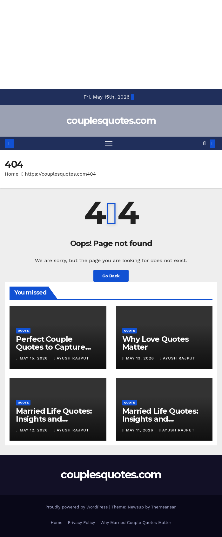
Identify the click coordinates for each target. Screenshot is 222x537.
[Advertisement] (111, 44)
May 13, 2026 (141, 358)
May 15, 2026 (34, 358)
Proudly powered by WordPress (77, 507)
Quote (23, 330)
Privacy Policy (81, 522)
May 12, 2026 (34, 430)
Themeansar (163, 507)
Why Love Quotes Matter (155, 343)
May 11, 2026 (140, 430)
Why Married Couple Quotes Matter (135, 522)
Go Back (111, 275)
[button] (204, 143)
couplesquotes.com (111, 120)
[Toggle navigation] (108, 143)
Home (11, 174)
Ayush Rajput (71, 358)
